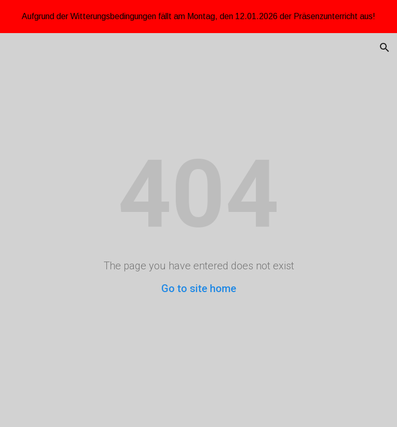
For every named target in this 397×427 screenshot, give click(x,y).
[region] (198, 16)
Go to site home (198, 288)
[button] (384, 47)
